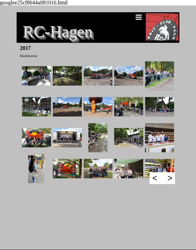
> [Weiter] (170, 178)
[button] (36, 75)
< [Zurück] (154, 178)
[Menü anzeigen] (138, 17)
